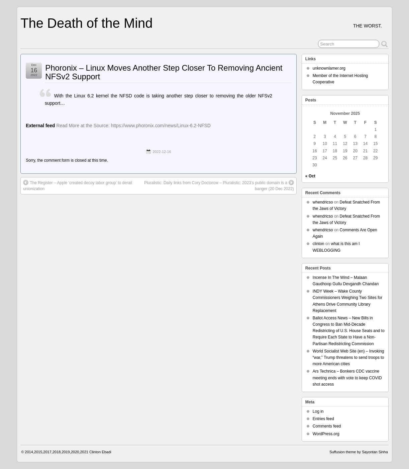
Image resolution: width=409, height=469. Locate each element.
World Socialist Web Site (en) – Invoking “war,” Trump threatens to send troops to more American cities (348, 357)
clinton (318, 243)
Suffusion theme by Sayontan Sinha (358, 452)
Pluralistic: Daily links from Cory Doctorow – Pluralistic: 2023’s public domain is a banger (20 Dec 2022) (219, 185)
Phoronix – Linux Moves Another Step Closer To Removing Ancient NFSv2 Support (163, 72)
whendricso (323, 202)
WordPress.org (326, 434)
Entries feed (323, 418)
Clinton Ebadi (100, 452)
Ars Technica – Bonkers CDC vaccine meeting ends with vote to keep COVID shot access (347, 377)
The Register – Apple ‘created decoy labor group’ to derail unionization (77, 185)
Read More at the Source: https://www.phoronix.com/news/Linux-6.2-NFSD (133, 125)
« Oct (310, 176)
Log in (318, 411)
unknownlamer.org (329, 68)
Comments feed (327, 426)
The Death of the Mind (86, 23)
